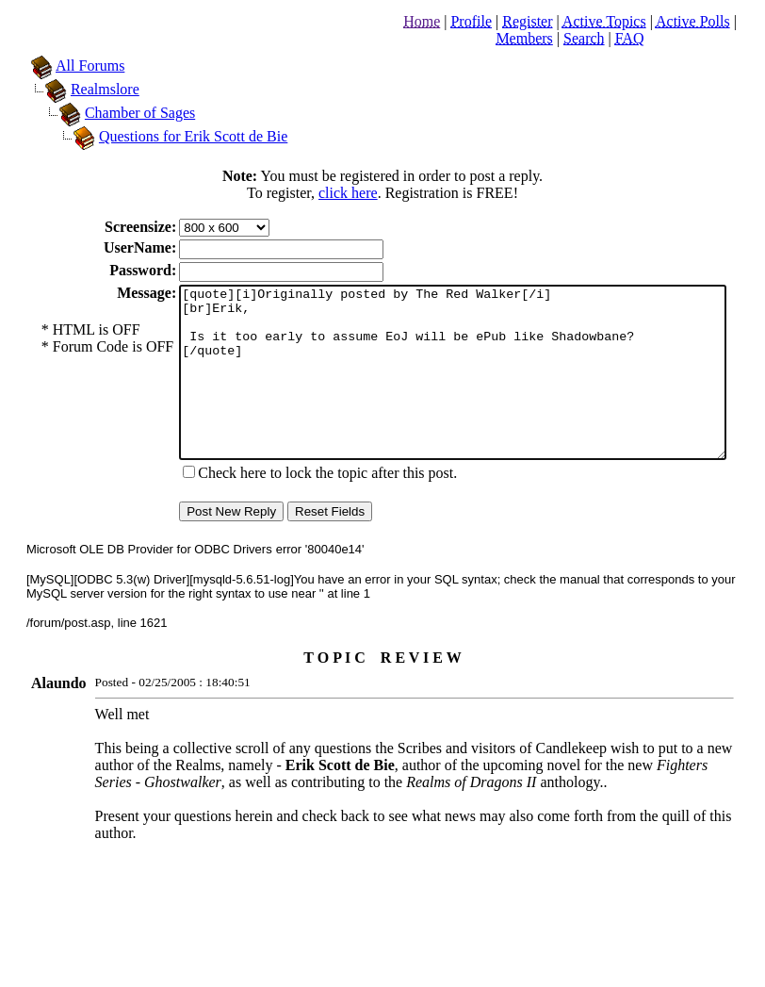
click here (352, 193)
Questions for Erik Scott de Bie (174, 136)
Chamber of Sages (121, 113)
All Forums (71, 66)
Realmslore (86, 89)
